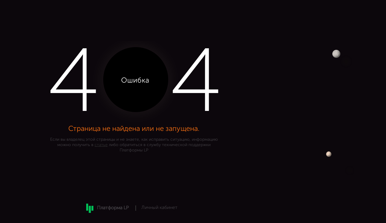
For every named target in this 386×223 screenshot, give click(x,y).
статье (101, 145)
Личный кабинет (159, 207)
